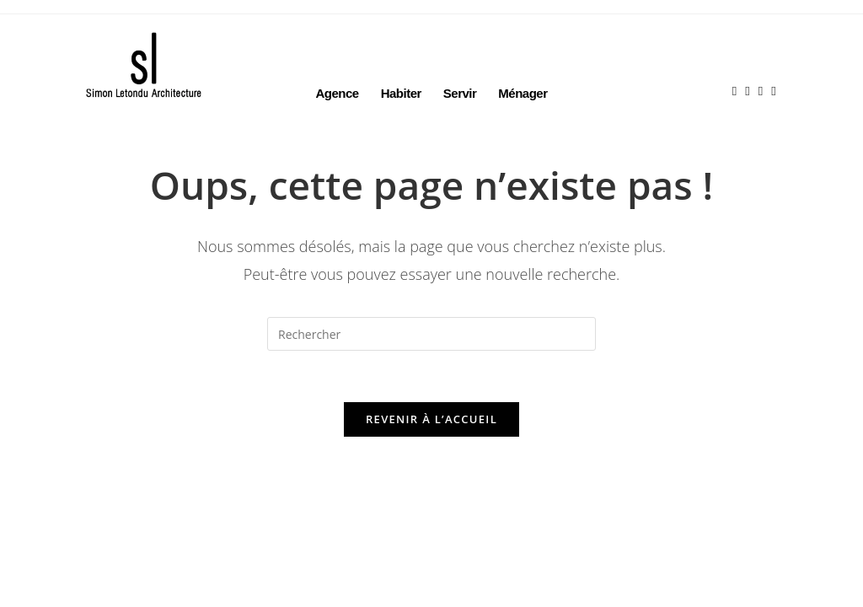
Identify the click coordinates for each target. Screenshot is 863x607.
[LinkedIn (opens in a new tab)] (764, 63)
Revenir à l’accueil (431, 419)
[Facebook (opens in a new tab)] (738, 63)
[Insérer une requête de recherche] (431, 334)
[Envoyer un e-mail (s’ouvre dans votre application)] (777, 63)
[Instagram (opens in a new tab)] (751, 63)
